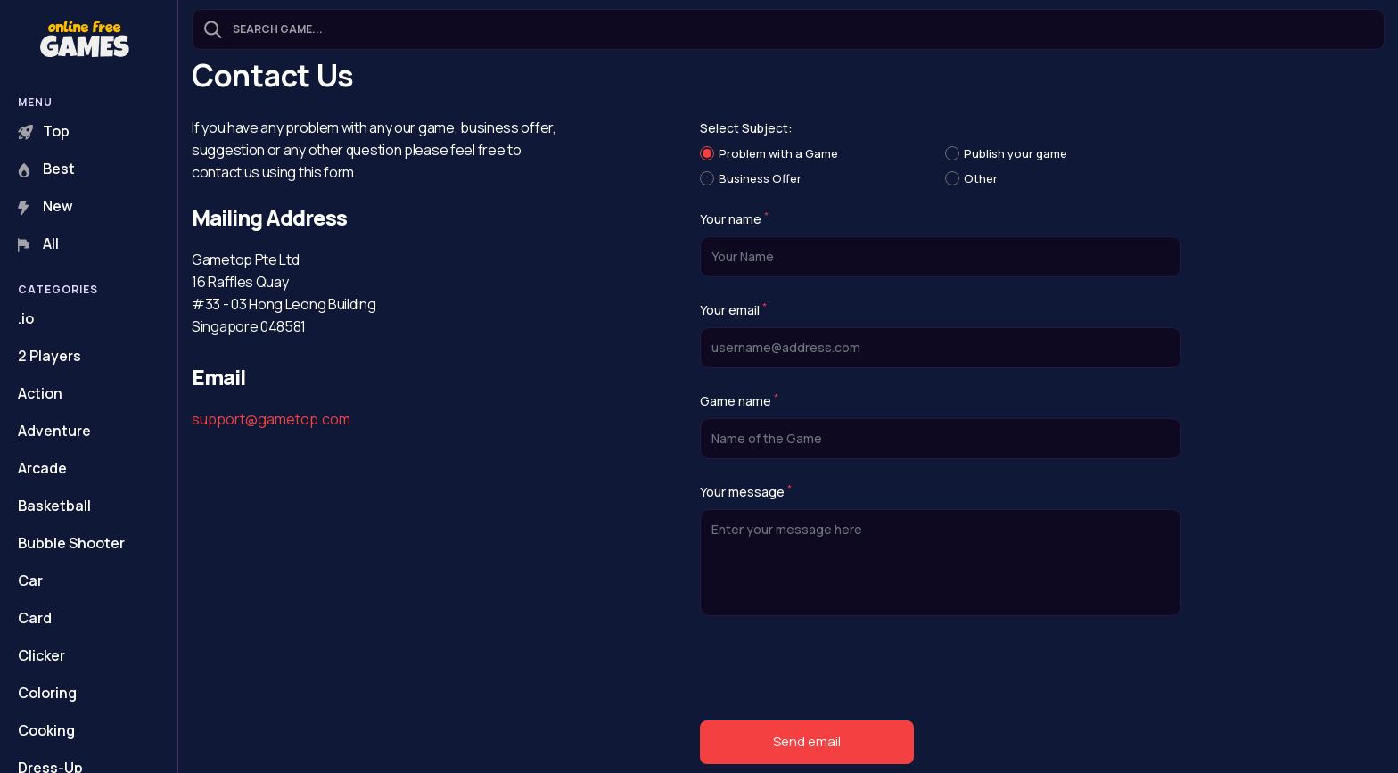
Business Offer (760, 178)
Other (981, 178)
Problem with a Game (778, 153)
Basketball (54, 505)
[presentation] (835, 672)
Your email (733, 310)
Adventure (54, 430)
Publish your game (1015, 153)
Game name (739, 401)
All (38, 243)
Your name (734, 219)
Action (40, 393)
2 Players (49, 356)
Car (30, 580)
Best (46, 168)
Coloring (47, 693)
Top (44, 131)
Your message (746, 492)
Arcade (42, 468)
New (45, 206)
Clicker (41, 655)
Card (35, 618)
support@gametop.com (271, 419)
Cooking (46, 730)
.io (26, 318)
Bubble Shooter (71, 543)
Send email (807, 741)
